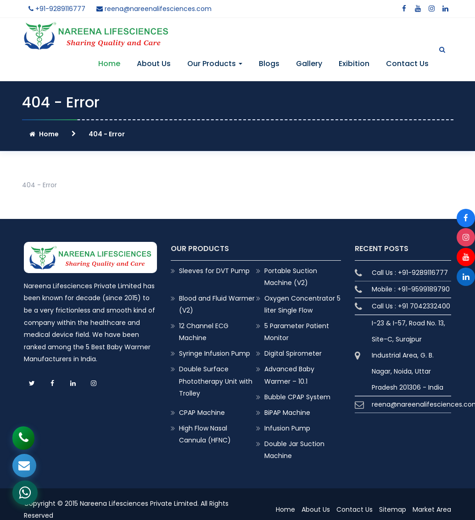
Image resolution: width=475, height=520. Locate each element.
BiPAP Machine (287, 412)
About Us (154, 63)
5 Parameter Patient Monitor (296, 331)
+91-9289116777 (56, 8)
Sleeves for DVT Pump (214, 270)
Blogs (269, 63)
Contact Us (407, 63)
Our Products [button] (214, 63)
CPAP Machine (202, 412)
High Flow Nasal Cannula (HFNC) (205, 434)
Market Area (432, 509)
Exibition (354, 63)
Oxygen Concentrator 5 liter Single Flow (302, 304)
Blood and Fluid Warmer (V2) (217, 304)
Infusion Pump (287, 428)
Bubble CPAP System (297, 397)
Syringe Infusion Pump (214, 353)
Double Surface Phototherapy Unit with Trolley (215, 380)
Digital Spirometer (293, 353)
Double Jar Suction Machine (294, 449)
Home (109, 63)
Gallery (309, 63)
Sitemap (392, 509)
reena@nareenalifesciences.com (154, 8)
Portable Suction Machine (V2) (290, 276)
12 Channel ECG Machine (204, 331)
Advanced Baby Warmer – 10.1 (289, 375)
